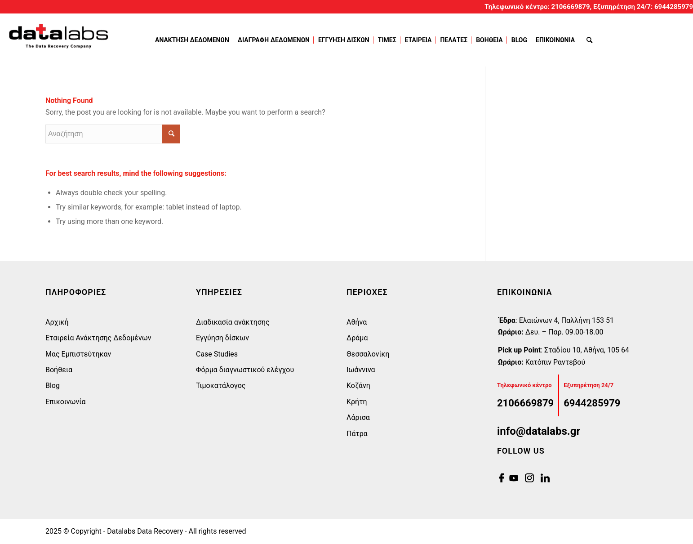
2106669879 (570, 7)
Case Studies (217, 354)
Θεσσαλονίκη (368, 354)
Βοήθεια (58, 370)
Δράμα (357, 338)
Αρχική (57, 322)
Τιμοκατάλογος (220, 385)
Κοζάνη (358, 385)
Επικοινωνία (65, 401)
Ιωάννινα (360, 370)
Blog (52, 385)
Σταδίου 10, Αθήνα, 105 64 (586, 350)
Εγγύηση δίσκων (222, 338)
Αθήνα (356, 322)
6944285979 (673, 7)
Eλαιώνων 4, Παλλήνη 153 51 (566, 320)
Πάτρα (357, 433)
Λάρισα (358, 417)
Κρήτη (356, 401)
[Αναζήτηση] (589, 40)
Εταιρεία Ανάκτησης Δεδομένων (98, 338)
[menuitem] (194, 40)
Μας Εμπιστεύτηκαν (78, 354)
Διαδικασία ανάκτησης (233, 322)
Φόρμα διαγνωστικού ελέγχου (245, 370)
